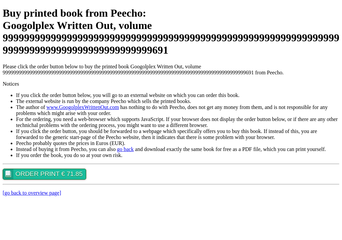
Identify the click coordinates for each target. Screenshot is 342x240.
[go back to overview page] (32, 193)
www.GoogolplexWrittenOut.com (82, 107)
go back (125, 149)
